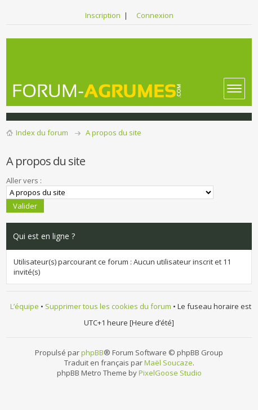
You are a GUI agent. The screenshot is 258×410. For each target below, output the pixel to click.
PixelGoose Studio (170, 373)
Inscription (103, 15)
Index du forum (42, 132)
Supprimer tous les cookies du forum (108, 306)
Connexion (155, 15)
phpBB (92, 352)
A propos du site (113, 132)
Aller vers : (24, 180)
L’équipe (24, 306)
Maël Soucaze (168, 363)
